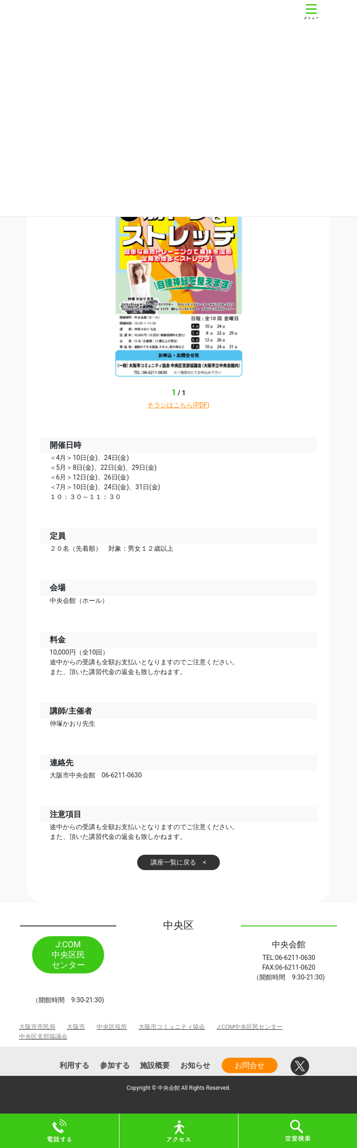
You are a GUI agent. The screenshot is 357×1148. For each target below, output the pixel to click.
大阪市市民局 (37, 1026)
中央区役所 (112, 1026)
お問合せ (249, 1065)
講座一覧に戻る (173, 862)
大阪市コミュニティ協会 (172, 1026)
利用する (74, 1065)
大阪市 (76, 1026)
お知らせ (195, 1065)
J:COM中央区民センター (250, 1026)
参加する (115, 1065)
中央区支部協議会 (43, 1036)
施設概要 (155, 1065)
